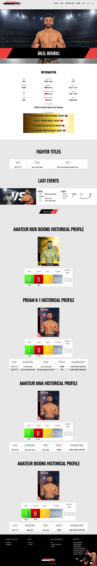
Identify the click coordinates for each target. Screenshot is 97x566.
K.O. (81, 196)
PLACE (40, 201)
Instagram (8, 544)
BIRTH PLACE (48, 79)
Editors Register (77, 544)
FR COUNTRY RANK (48, 112)
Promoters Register (78, 550)
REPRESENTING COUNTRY (48, 91)
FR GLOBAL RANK (48, 104)
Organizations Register (79, 548)
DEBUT (73, 79)
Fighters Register (78, 542)
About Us (30, 542)
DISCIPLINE (65, 196)
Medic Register (77, 546)
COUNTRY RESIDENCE (48, 98)
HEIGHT (73, 85)
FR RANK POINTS (84, 198)
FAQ (52, 542)
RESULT (82, 194)
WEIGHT (73, 91)
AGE (24, 91)
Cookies (53, 546)
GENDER (24, 98)
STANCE (73, 98)
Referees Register (78, 552)
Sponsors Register (78, 554)
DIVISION (65, 194)
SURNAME (24, 85)
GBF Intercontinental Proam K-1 (46, 370)
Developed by (48, 564)
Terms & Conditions (56, 544)
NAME (24, 79)
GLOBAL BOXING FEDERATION (78, 367)
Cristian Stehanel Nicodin (28, 370)
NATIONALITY (48, 85)
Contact (30, 544)
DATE (40, 198)
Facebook (8, 542)
